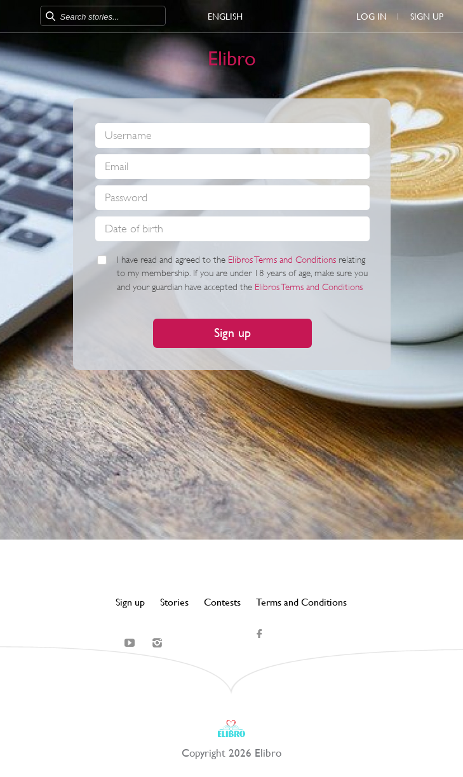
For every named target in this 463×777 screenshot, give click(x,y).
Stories (174, 602)
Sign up (426, 16)
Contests (222, 602)
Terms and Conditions (301, 602)
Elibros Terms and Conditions (282, 260)
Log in (371, 16)
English (225, 16)
